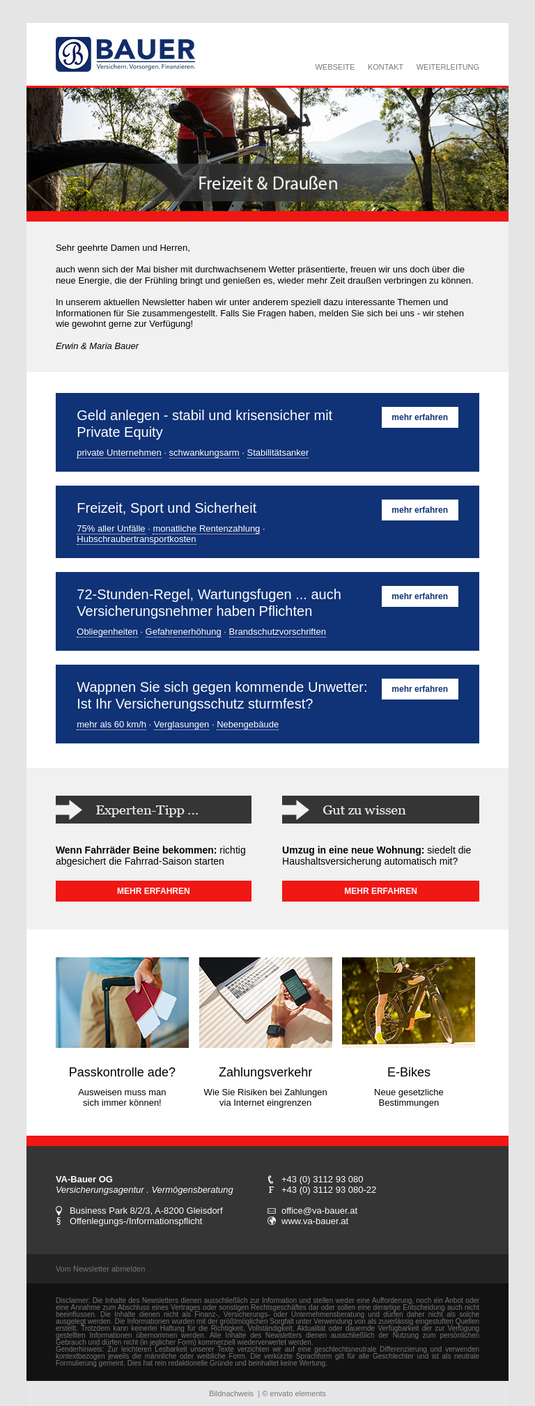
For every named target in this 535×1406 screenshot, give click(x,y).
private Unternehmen (119, 452)
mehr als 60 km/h (111, 724)
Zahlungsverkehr (265, 1072)
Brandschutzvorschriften (277, 631)
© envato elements (294, 1393)
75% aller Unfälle (111, 528)
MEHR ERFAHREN (153, 891)
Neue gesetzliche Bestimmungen (409, 1097)
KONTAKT (385, 67)
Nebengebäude (248, 724)
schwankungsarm (204, 452)
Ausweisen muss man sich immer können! (122, 1097)
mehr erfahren (419, 417)
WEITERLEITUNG (448, 67)
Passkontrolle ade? (122, 1072)
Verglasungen (182, 724)
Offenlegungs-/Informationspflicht (136, 1221)
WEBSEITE (335, 67)
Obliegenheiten (107, 631)
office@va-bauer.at (319, 1210)
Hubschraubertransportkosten (136, 539)
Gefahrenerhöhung (184, 631)
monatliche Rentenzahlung (206, 528)
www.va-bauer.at (314, 1221)
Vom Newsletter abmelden (100, 1269)
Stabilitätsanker (278, 452)
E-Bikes (409, 1072)
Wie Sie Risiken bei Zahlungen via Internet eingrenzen (265, 1097)
